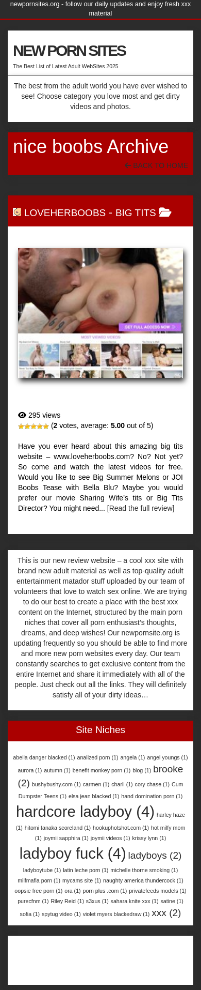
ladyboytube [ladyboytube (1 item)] (42, 870)
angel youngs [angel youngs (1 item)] (167, 757)
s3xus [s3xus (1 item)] (97, 901)
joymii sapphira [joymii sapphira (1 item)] (66, 838)
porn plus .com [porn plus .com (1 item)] (105, 891)
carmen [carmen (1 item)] (96, 784)
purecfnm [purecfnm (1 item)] (33, 901)
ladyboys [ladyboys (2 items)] (155, 855)
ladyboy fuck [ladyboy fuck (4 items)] (73, 853)
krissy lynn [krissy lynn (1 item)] (149, 838)
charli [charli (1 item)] (121, 784)
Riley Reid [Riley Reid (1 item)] (67, 901)
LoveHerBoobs (65, 212)
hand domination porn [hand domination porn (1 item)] (151, 796)
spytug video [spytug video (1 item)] (61, 914)
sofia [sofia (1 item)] (30, 914)
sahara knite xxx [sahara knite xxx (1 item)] (135, 901)
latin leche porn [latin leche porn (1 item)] (85, 870)
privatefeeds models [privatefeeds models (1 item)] (157, 891)
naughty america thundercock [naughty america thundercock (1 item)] (143, 880)
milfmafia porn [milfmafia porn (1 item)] (39, 880)
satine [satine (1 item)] (171, 901)
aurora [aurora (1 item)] (30, 770)
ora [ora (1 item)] (72, 891)
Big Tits (135, 212)
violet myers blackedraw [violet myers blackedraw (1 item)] (116, 914)
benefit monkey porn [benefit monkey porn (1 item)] (102, 770)
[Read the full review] (141, 508)
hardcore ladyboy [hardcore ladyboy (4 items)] (85, 811)
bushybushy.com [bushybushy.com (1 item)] (56, 784)
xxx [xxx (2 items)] (166, 912)
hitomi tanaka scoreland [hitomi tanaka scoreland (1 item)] (58, 828)
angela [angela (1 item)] (132, 757)
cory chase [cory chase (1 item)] (152, 784)
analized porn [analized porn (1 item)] (98, 757)
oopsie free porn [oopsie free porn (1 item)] (38, 891)
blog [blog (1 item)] (141, 770)
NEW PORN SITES (69, 50)
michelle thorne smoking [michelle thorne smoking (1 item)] (144, 870)
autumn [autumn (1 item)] (57, 770)
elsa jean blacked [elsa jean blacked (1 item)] (94, 796)
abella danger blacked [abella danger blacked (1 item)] (44, 757)
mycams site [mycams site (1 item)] (81, 880)
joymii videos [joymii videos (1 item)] (110, 838)
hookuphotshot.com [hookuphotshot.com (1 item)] (121, 828)
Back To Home (156, 165)
